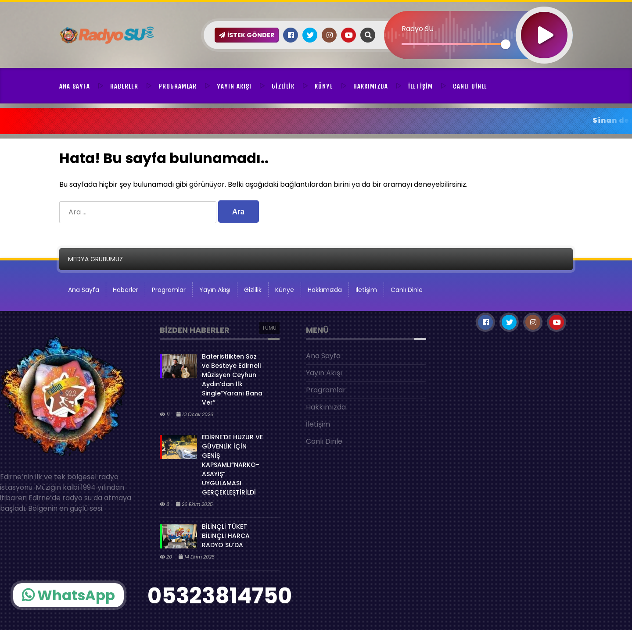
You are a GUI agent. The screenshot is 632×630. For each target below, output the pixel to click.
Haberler (124, 86)
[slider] (454, 44)
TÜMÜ (269, 327)
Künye (324, 86)
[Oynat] (544, 23)
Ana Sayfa (74, 86)
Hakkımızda (370, 86)
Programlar (177, 86)
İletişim (420, 86)
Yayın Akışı (234, 86)
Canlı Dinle (470, 86)
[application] (478, 19)
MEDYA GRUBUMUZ (95, 259)
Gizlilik (283, 86)
